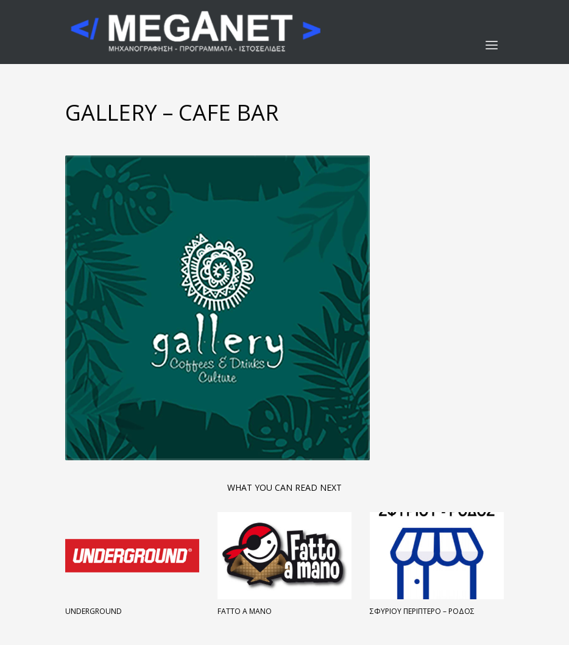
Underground (93, 611)
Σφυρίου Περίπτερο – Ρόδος (422, 611)
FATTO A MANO (244, 611)
